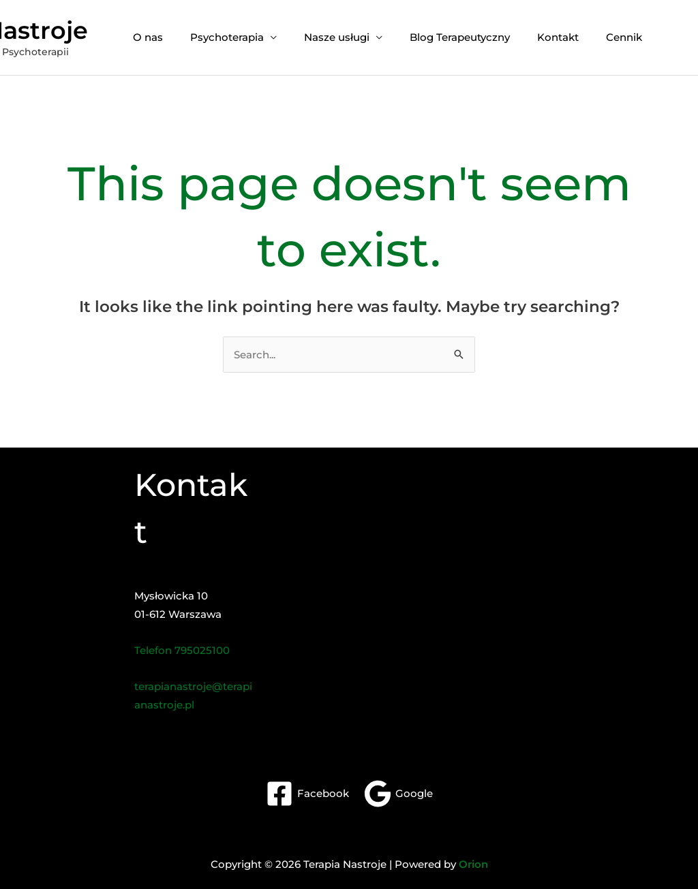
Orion (473, 864)
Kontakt (558, 37)
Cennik (624, 37)
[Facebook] (307, 794)
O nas (148, 37)
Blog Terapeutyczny (460, 37)
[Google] (398, 794)
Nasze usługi (336, 37)
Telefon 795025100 (182, 650)
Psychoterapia (227, 37)
